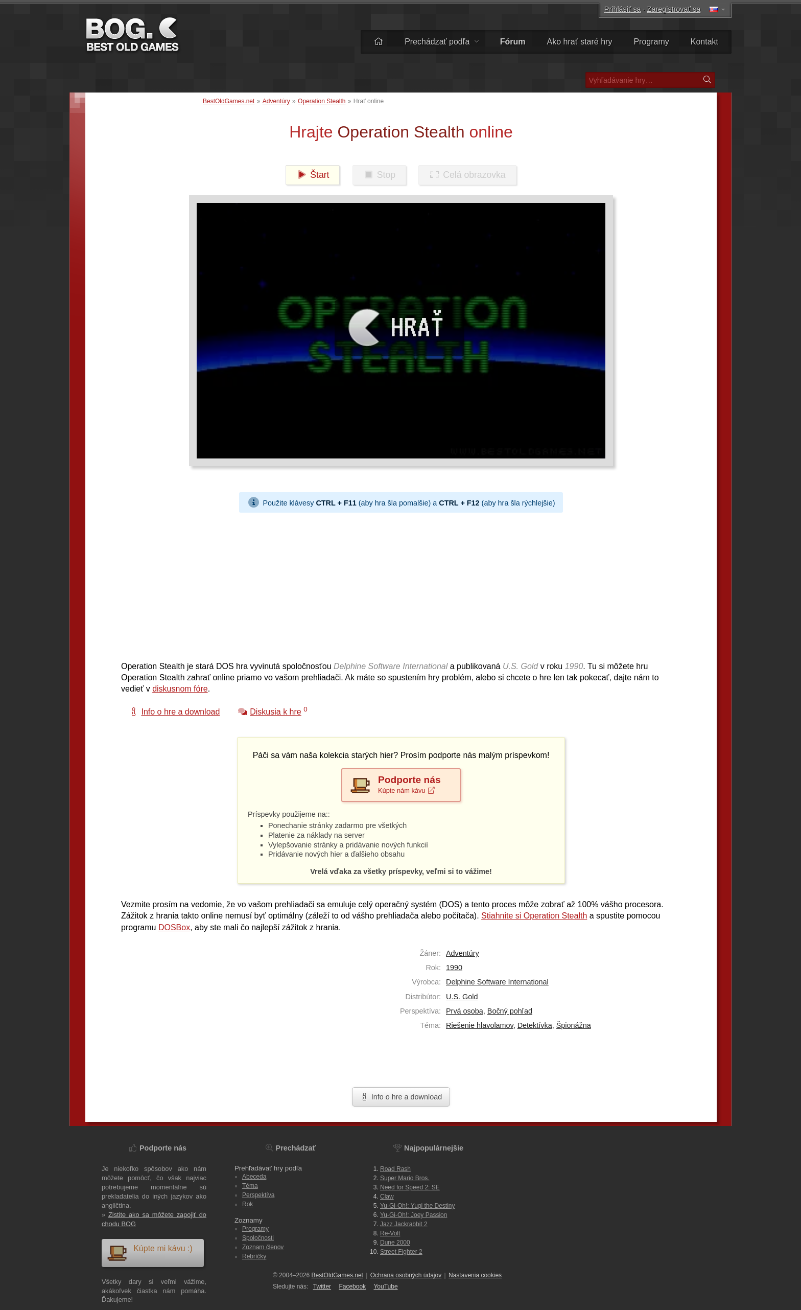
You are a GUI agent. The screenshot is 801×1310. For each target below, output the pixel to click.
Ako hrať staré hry (579, 41)
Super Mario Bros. (405, 1178)
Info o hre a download (401, 1097)
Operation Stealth (321, 101)
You (385, 1286)
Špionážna (573, 1025)
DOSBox (174, 927)
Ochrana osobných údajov (405, 1275)
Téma (250, 1185)
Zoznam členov (263, 1247)
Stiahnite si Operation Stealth (534, 915)
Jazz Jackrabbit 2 (404, 1224)
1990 (454, 967)
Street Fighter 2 (401, 1251)
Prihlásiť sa (622, 9)
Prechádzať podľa (442, 41)
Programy (651, 41)
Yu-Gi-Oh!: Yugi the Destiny (417, 1205)
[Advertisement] (396, 584)
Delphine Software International (497, 982)
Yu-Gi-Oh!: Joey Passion (413, 1215)
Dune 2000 (395, 1242)
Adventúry (276, 101)
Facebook (352, 1286)
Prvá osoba (464, 1011)
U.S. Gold (462, 997)
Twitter (322, 1286)
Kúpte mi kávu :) (150, 1252)
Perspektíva (258, 1195)
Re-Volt (390, 1233)
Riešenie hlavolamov (479, 1025)
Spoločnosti (258, 1238)
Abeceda (254, 1176)
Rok (247, 1204)
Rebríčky (254, 1256)
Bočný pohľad (509, 1011)
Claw (387, 1196)
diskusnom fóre (180, 688)
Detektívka (534, 1025)
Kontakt (704, 41)
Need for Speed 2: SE (410, 1187)
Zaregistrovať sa (674, 9)
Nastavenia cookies (475, 1275)
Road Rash (395, 1169)
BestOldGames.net (228, 101)
